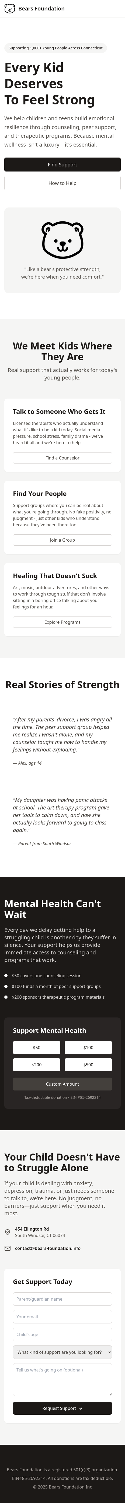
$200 (37, 1065)
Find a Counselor (62, 458)
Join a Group (62, 540)
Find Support (62, 164)
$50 (36, 1047)
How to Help (62, 183)
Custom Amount (62, 1084)
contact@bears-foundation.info (48, 1248)
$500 (88, 1065)
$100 (88, 1047)
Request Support (62, 1408)
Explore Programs (62, 622)
